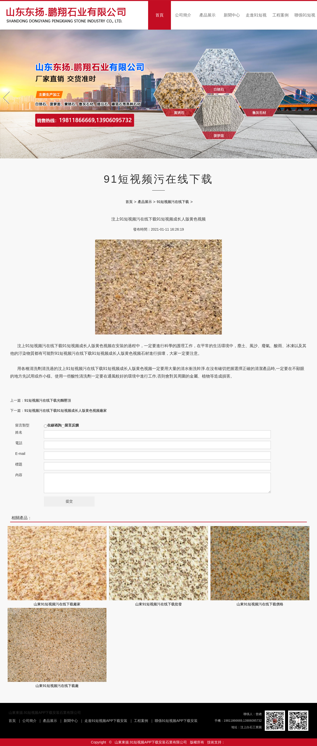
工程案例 (280, 15)
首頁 (159, 15)
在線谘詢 (54, 425)
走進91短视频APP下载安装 (106, 721)
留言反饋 (72, 425)
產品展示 (207, 15)
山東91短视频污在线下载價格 (260, 604)
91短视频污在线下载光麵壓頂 (47, 400)
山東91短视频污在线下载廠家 (57, 604)
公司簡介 (183, 15)
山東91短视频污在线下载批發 (158, 604)
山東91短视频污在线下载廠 (57, 686)
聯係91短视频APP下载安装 (176, 721)
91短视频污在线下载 (173, 202)
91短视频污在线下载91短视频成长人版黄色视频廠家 (65, 410)
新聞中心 (232, 15)
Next (308, 90)
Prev (3, 90)
